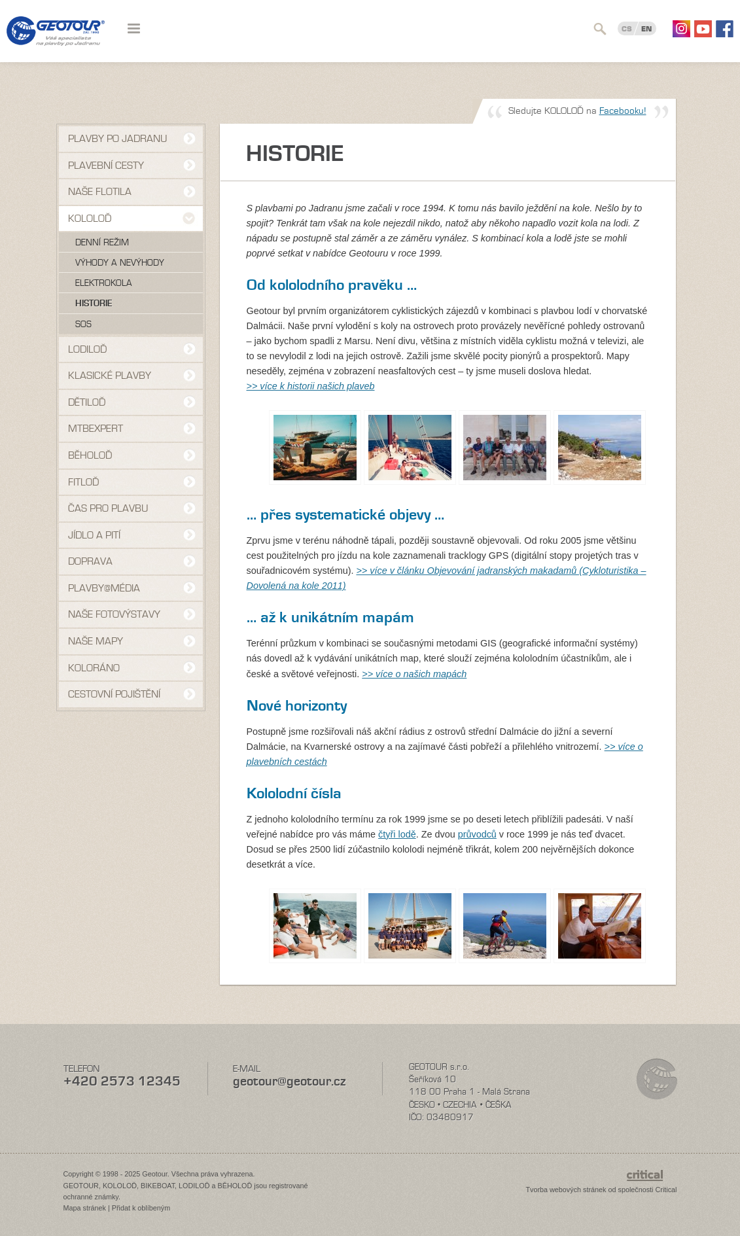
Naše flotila (100, 192)
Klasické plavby (109, 375)
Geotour (56, 39)
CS (627, 28)
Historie (94, 303)
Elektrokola (103, 283)
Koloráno (94, 668)
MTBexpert (95, 428)
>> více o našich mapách (414, 674)
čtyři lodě (397, 834)
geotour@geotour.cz (289, 1081)
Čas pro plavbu (108, 508)
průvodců (477, 834)
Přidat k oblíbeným (141, 1208)
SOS (83, 324)
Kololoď (89, 218)
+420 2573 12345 (122, 1081)
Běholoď (90, 455)
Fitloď (83, 482)
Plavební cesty (106, 165)
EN (646, 28)
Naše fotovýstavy (114, 614)
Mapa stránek (84, 1208)
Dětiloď (86, 402)
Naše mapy (95, 641)
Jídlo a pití (94, 535)
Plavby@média (104, 588)
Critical (666, 1189)
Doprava (90, 561)
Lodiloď (87, 349)
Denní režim (102, 243)
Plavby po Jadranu (117, 139)
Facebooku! (622, 110)
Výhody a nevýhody (119, 263)
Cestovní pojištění (114, 694)
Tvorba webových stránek (565, 1189)
